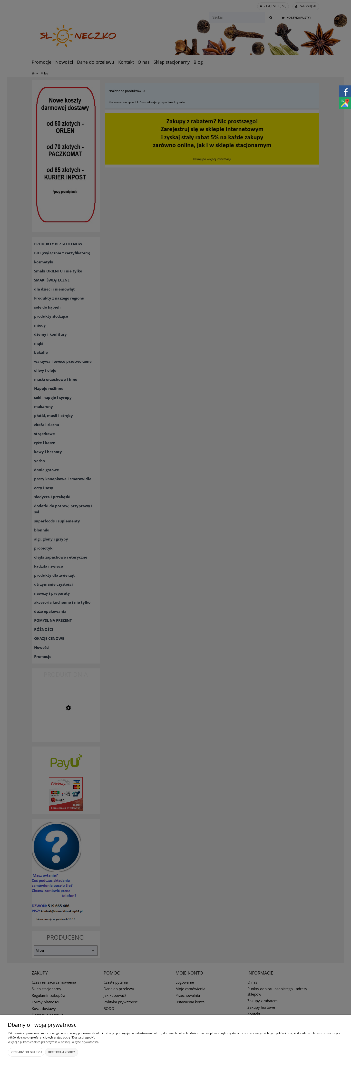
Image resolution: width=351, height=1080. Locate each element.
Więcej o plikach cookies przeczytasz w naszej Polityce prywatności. (53, 1042)
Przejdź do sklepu (26, 1052)
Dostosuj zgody (61, 1052)
